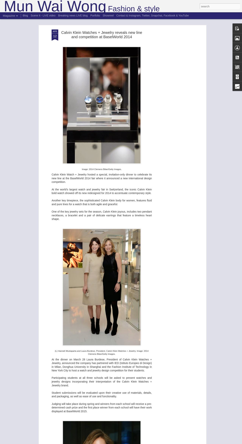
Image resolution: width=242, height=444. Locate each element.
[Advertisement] (173, 86)
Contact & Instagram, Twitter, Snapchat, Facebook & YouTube (152, 15)
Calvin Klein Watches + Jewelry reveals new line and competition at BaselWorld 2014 (101, 31)
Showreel (108, 15)
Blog (25, 15)
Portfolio (95, 15)
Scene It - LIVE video (43, 15)
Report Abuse (144, 442)
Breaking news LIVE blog (73, 15)
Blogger (132, 442)
